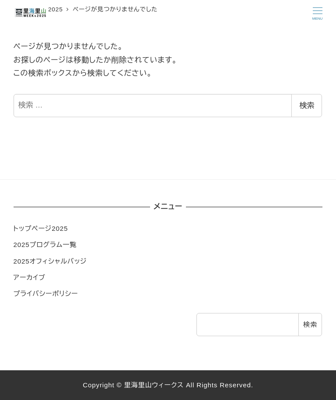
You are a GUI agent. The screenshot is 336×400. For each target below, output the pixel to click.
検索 (306, 105)
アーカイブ (30, 277)
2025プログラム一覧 (45, 244)
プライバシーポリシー (46, 293)
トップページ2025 (41, 228)
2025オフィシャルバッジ (50, 261)
